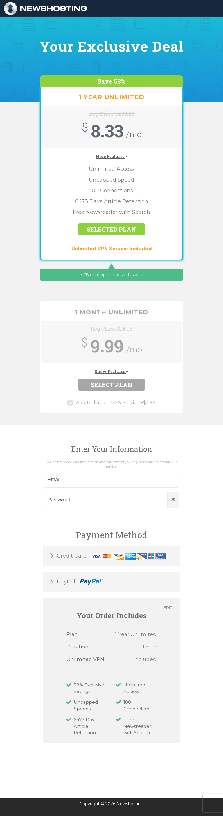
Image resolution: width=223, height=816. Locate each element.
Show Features (111, 371)
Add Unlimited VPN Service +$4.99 (111, 403)
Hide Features (111, 156)
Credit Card (110, 556)
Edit (168, 607)
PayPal (79, 582)
